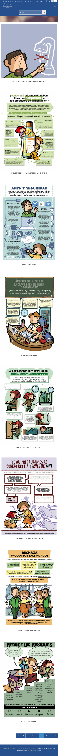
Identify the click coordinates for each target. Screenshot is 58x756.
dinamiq (38, 750)
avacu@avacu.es (22, 750)
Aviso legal (40, 748)
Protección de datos (50, 748)
